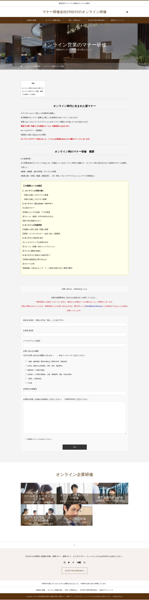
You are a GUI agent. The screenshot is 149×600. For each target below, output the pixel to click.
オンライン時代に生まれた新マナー (33, 88)
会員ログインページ (117, 20)
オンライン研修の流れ (53, 20)
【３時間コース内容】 (29, 94)
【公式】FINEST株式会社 (96, 20)
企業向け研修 (31, 20)
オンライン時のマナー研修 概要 (32, 91)
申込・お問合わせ (74, 20)
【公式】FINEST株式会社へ (74, 571)
